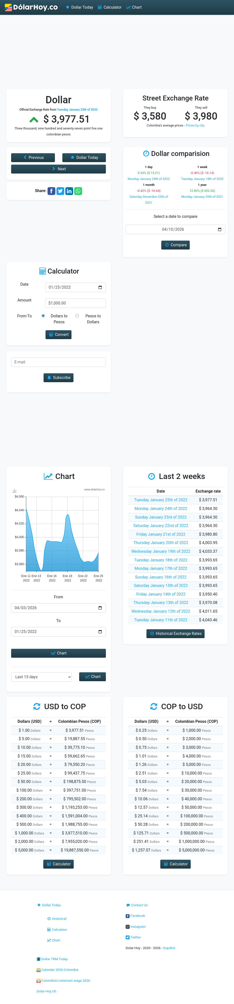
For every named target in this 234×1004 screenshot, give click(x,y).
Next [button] (58, 169)
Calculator (109, 7)
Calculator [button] (58, 864)
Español (169, 948)
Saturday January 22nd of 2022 (160, 525)
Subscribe (58, 377)
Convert (58, 334)
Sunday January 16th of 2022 (161, 577)
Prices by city (195, 125)
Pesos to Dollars (93, 319)
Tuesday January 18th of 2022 (202, 179)
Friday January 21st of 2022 (160, 534)
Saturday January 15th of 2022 (161, 585)
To (58, 620)
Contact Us (137, 905)
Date (24, 284)
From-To (24, 316)
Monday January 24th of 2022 (149, 179)
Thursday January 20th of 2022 (160, 542)
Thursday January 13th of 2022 (160, 602)
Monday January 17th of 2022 (161, 568)
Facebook (135, 916)
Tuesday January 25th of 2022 (160, 500)
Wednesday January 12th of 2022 (160, 611)
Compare (175, 245)
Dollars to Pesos (59, 319)
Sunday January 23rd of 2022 (161, 517)
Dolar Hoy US (46, 991)
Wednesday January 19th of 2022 (160, 551)
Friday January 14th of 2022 (161, 594)
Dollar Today (79, 7)
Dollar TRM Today (52, 959)
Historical (56, 919)
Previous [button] (33, 157)
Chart (133, 7)
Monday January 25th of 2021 (202, 197)
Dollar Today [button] (84, 157)
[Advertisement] (117, 52)
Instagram (136, 927)
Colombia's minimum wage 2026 (63, 980)
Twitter (133, 937)
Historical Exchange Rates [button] (175, 633)
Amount (24, 300)
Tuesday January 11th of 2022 (160, 620)
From (58, 597)
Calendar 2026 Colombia (57, 970)
